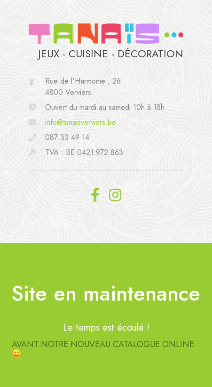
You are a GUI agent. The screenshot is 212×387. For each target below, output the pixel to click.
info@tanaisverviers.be (80, 122)
